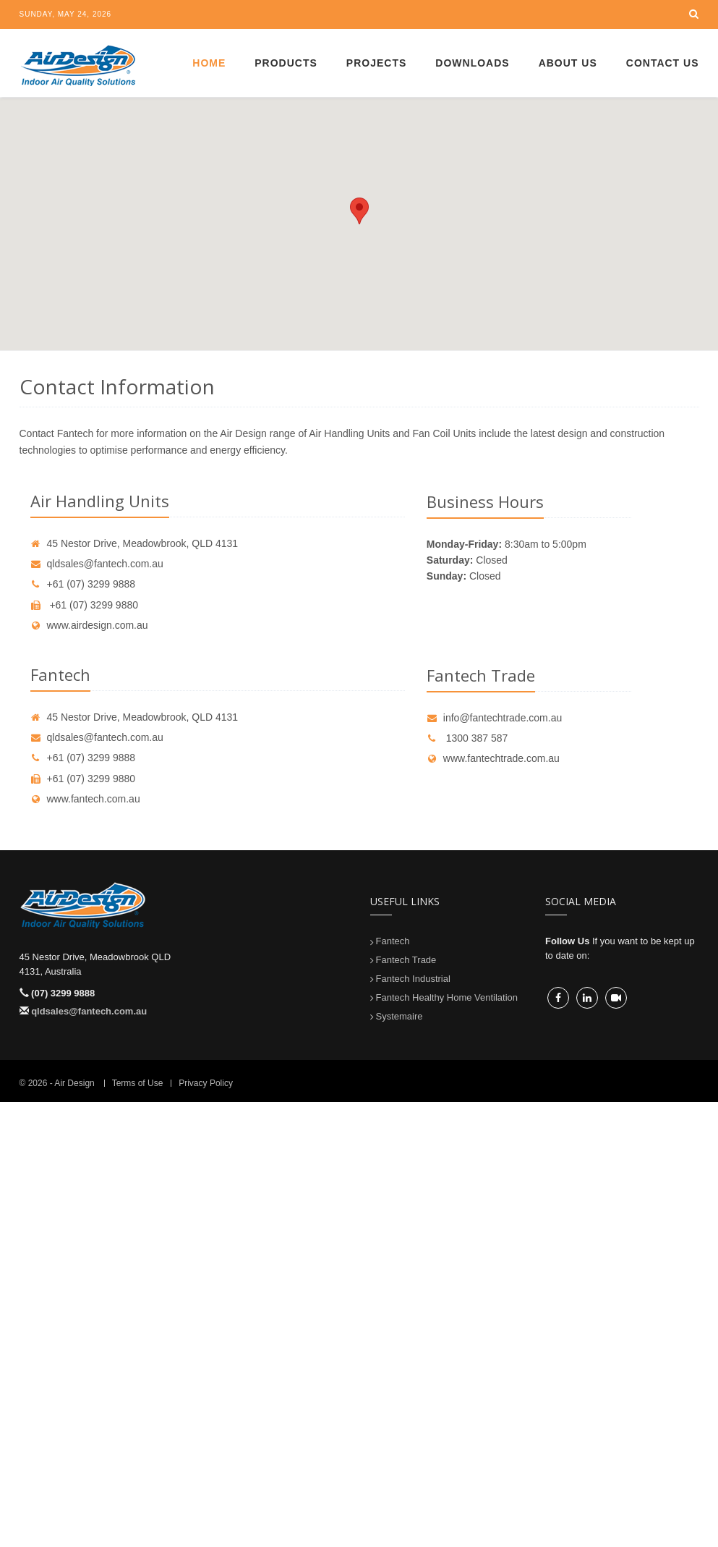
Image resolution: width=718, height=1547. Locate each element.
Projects (376, 63)
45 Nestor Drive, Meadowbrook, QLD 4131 (134, 543)
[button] (359, 211)
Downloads (472, 63)
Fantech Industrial (413, 978)
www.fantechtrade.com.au (493, 758)
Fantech (393, 941)
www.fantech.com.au (85, 799)
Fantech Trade (406, 959)
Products (286, 63)
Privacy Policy (206, 1083)
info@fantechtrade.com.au (494, 718)
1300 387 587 (467, 738)
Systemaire (399, 1016)
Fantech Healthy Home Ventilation (447, 997)
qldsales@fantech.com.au (96, 563)
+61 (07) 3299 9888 (83, 584)
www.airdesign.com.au (89, 625)
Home (209, 63)
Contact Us (662, 63)
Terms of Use (137, 1083)
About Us (568, 63)
